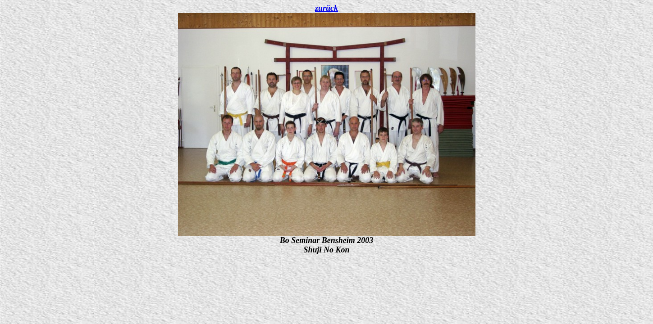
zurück (326, 8)
